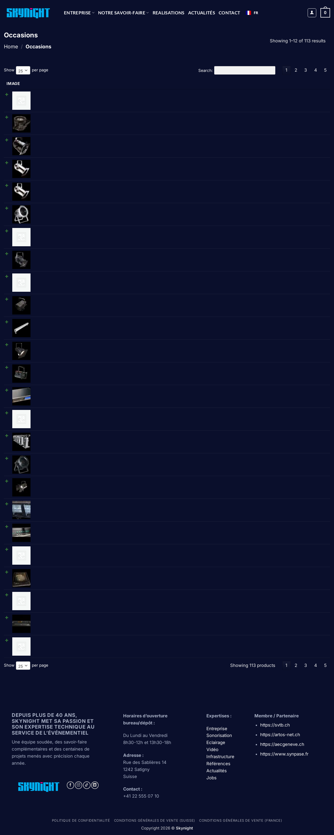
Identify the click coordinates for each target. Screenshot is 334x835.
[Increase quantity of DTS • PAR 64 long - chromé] (277, 186)
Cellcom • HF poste (48, 412)
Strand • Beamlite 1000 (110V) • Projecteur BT (73, 343)
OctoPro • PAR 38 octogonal (56, 116)
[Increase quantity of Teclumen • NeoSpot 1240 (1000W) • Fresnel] (277, 300)
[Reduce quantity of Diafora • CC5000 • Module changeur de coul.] (260, 573)
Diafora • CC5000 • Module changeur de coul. (73, 571)
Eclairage (215, 742)
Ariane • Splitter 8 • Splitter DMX (61, 525)
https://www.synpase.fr (284, 753)
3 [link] (305, 70)
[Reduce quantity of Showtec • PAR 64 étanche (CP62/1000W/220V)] (260, 254)
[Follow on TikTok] (87, 785)
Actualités (201, 12)
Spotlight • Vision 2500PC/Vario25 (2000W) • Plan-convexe (86, 480)
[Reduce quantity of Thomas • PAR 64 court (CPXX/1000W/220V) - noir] (260, 459)
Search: (236, 70)
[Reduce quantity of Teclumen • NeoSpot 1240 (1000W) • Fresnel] (260, 300)
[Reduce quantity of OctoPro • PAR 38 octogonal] (260, 118)
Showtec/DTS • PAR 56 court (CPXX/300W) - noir (76, 139)
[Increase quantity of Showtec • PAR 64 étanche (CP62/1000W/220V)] (277, 254)
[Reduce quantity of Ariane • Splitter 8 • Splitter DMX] (260, 527)
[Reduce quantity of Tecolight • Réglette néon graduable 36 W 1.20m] (260, 232)
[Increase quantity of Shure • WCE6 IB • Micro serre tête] (277, 641)
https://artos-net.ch (280, 734)
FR (252, 12)
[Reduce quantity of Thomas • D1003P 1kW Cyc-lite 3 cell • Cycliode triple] (260, 505)
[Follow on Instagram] (78, 785)
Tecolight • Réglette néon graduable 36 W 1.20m (75, 230)
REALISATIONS (168, 12)
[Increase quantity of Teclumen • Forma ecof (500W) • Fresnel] (277, 368)
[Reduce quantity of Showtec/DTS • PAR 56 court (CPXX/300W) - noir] (260, 141)
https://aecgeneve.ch (282, 744)
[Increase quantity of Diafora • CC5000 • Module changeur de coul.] (277, 573)
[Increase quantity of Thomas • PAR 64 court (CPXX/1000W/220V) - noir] (277, 459)
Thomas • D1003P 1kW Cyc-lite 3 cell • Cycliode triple (80, 503)
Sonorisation (219, 735)
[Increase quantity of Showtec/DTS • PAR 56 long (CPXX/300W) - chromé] (277, 163)
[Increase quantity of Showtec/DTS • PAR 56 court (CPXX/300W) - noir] (277, 141)
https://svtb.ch (275, 724)
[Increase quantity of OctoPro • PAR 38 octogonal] (277, 118)
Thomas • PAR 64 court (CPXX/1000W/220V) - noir (78, 457)
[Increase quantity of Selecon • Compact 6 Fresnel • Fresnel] (277, 596)
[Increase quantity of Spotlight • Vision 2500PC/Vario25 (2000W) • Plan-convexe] (277, 482)
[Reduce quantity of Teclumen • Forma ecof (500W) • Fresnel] (260, 368)
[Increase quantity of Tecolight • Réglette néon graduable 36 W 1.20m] (277, 232)
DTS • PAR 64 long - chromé (57, 184)
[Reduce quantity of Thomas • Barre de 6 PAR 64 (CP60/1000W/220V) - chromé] (260, 436)
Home (11, 46)
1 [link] (286, 70)
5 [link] (325, 70)
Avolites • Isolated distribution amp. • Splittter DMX (77, 548)
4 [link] (315, 70)
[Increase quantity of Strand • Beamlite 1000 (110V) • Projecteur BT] (277, 345)
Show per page (26, 70)
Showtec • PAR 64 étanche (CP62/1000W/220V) (75, 252)
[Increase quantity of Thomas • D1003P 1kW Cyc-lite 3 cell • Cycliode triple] (277, 505)
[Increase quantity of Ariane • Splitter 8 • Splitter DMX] (277, 527)
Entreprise (79, 12)
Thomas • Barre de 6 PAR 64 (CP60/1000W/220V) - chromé (86, 434)
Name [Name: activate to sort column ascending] (36, 83)
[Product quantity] (268, 118)
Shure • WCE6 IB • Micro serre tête (63, 639)
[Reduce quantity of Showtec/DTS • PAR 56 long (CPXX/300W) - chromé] (260, 163)
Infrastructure (220, 756)
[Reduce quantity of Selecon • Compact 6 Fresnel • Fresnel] (260, 596)
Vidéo (212, 749)
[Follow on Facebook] (70, 785)
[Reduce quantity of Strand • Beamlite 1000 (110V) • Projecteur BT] (260, 345)
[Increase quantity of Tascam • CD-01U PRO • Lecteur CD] (277, 391)
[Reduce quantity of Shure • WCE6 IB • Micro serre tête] (260, 641)
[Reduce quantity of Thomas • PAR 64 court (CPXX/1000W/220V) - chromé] (260, 209)
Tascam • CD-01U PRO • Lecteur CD (64, 389)
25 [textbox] (20, 71)
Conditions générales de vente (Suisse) (154, 820)
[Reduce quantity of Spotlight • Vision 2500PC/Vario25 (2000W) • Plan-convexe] (260, 482)
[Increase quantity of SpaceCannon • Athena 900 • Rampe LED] (277, 323)
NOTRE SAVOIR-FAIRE (123, 12)
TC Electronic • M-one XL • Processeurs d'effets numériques (88, 616)
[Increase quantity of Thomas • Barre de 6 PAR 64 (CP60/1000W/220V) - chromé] (277, 436)
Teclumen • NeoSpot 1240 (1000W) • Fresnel (72, 298)
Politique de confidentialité (81, 820)
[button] (312, 12)
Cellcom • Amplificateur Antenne (61, 275)
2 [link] (296, 70)
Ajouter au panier (305, 96)
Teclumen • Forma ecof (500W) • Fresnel (69, 366)
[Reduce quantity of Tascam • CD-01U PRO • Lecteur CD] (260, 391)
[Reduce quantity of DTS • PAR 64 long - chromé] (260, 186)
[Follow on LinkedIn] (95, 785)
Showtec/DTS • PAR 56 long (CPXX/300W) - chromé (79, 161)
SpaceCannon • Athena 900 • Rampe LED (69, 321)
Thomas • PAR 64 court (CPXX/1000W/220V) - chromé (81, 207)
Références (218, 763)
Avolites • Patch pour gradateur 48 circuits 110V (74, 93)
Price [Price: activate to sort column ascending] (221, 83)
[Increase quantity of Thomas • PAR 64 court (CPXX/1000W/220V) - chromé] (277, 209)
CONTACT (229, 12)
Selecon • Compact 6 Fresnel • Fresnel (67, 594)
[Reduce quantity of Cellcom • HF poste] (260, 414)
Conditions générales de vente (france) (240, 820)
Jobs (211, 777)
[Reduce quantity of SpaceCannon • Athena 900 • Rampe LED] (260, 323)
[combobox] (252, 13)
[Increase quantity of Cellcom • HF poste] (277, 414)
